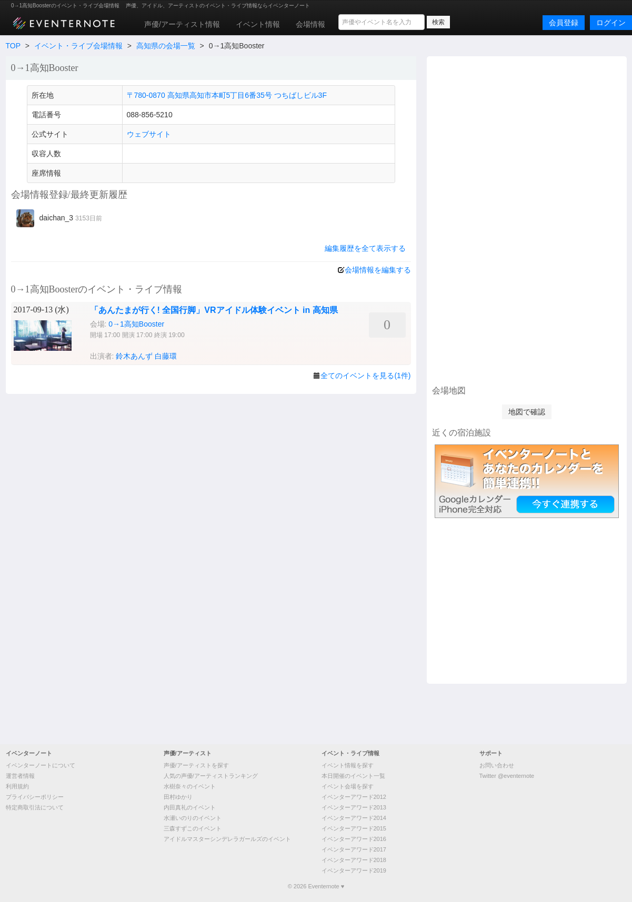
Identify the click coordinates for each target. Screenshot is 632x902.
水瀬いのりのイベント (193, 818)
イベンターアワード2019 (354, 870)
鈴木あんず (134, 356)
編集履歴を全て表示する (365, 248)
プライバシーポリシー (35, 797)
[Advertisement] (526, 219)
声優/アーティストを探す (196, 765)
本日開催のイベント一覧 (353, 776)
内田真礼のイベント (190, 807)
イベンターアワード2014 (354, 818)
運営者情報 (20, 776)
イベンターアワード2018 (354, 860)
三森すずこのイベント (193, 828)
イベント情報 (258, 24)
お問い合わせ (496, 765)
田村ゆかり (178, 797)
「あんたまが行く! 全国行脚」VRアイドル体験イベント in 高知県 (214, 310)
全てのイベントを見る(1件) (365, 375)
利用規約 (17, 786)
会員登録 (563, 22)
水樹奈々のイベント (190, 786)
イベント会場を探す (348, 786)
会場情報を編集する (378, 270)
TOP (13, 46)
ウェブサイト (149, 134)
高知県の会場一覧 (165, 46)
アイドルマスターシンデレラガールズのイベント (227, 839)
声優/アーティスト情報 (182, 24)
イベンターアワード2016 (354, 839)
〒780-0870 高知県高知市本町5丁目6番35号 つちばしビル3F (227, 95)
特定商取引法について (35, 807)
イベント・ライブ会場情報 (78, 46)
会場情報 (310, 24)
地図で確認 (526, 412)
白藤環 (166, 356)
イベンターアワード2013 (354, 807)
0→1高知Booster (136, 324)
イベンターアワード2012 (354, 797)
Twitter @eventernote (507, 776)
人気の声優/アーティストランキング (211, 776)
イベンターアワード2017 (354, 849)
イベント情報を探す (348, 765)
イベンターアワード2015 (354, 828)
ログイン (611, 22)
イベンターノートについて (40, 765)
